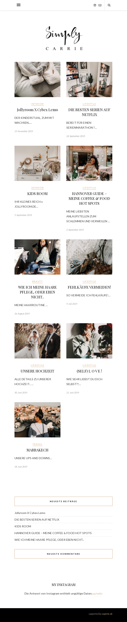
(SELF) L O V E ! (89, 371)
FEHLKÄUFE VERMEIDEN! (89, 287)
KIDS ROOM (37, 193)
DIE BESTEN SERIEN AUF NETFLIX (89, 112)
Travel (37, 444)
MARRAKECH (37, 450)
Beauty (37, 281)
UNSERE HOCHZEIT (37, 371)
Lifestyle (89, 104)
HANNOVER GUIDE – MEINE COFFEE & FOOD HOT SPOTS (89, 198)
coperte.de (107, 613)
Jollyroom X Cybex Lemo (37, 109)
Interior (37, 104)
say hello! (97, 593)
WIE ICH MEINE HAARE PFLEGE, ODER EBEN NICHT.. (37, 292)
